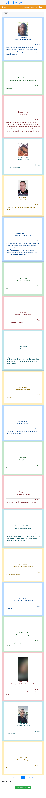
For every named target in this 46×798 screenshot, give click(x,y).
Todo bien (9, 609)
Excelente (9, 88)
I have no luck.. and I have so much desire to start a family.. (22, 693)
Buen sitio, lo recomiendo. (14, 468)
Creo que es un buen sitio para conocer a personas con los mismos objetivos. (22, 433)
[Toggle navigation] (5, 14)
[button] (11, 2)
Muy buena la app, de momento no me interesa (21, 502)
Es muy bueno (10, 734)
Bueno (8, 288)
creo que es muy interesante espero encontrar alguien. (20, 208)
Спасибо (9, 768)
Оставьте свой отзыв (23, 787)
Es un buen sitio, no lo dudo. (15, 323)
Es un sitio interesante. (13, 168)
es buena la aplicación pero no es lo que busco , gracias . (21, 644)
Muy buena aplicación (13, 575)
